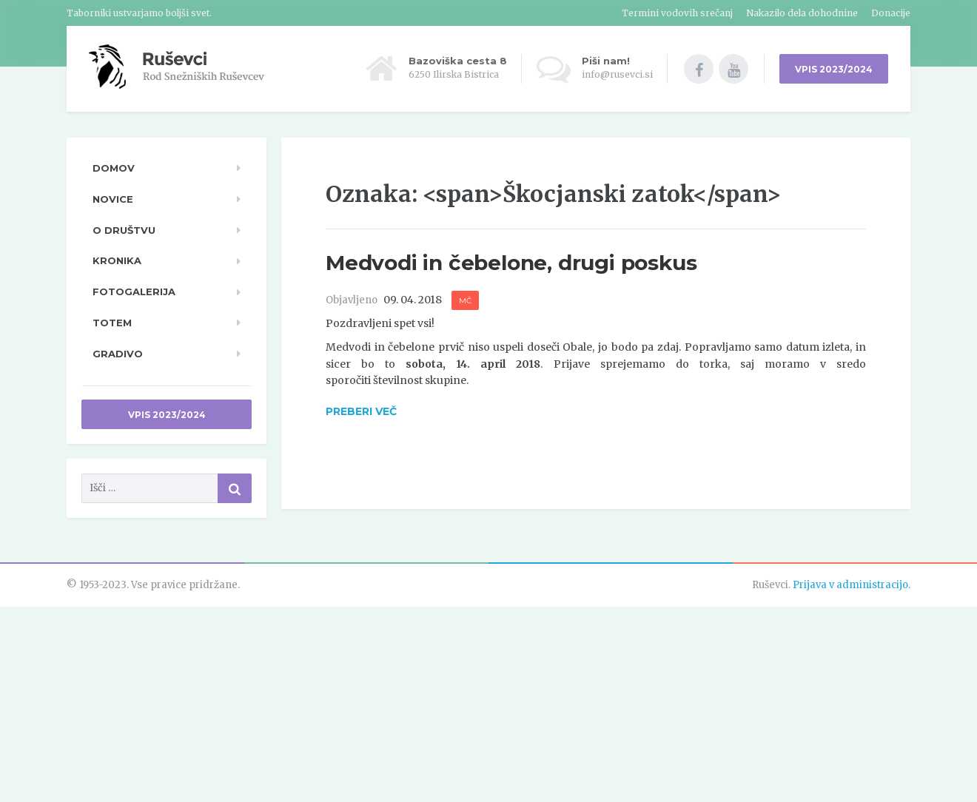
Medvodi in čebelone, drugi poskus (511, 262)
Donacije (890, 12)
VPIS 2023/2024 (834, 69)
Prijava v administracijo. (851, 585)
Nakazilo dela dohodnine (802, 12)
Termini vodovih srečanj (677, 12)
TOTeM (112, 322)
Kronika (117, 260)
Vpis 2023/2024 (167, 414)
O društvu (124, 230)
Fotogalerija (134, 291)
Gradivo (118, 354)
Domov (114, 168)
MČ (465, 301)
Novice (113, 199)
